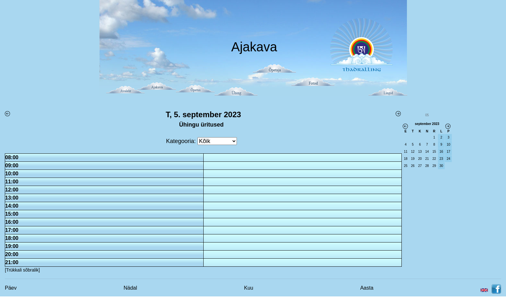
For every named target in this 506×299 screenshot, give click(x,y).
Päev (10, 288)
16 (441, 151)
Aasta (366, 288)
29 (434, 166)
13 (420, 151)
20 (420, 158)
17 (448, 151)
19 (413, 158)
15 (434, 151)
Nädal (130, 288)
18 (405, 158)
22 (434, 158)
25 (405, 166)
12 (413, 151)
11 (405, 151)
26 (413, 166)
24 (448, 158)
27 (420, 166)
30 (441, 166)
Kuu (248, 288)
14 (427, 151)
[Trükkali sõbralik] (22, 270)
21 (427, 158)
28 (427, 166)
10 (448, 144)
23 (441, 158)
